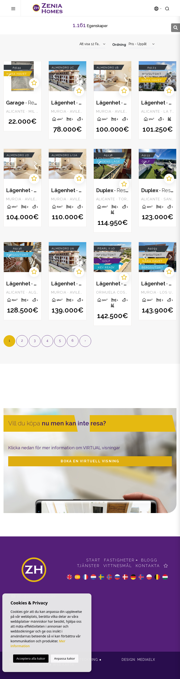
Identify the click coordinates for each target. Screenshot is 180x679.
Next (35, 76)
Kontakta (148, 566)
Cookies (40, 664)
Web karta (63, 664)
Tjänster (88, 566)
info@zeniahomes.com (33, 596)
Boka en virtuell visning (90, 461)
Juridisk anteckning (77, 659)
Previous (9, 76)
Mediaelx (146, 659)
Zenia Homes (48, 8)
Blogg (149, 560)
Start (93, 560)
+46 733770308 (34, 607)
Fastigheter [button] (119, 560)
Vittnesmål (117, 566)
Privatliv (18, 664)
